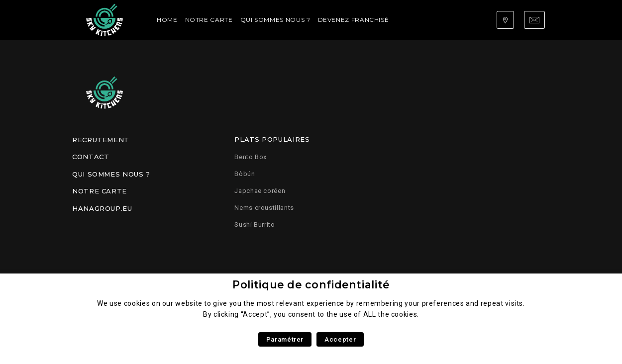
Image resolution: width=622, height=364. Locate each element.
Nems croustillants (264, 207)
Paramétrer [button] (285, 339)
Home (167, 19)
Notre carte (209, 19)
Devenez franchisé (353, 19)
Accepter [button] (340, 339)
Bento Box (250, 157)
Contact (90, 157)
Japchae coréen (259, 190)
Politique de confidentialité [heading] (311, 284)
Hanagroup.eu (102, 208)
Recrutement (100, 140)
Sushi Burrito (254, 224)
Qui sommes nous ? (275, 19)
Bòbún (244, 174)
